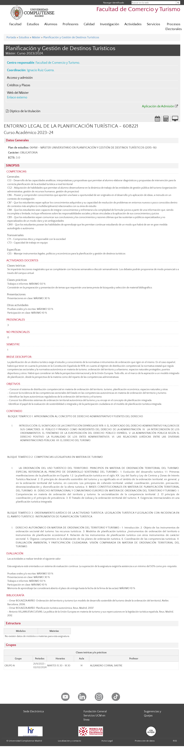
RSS (175, 741)
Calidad (89, 24)
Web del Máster (18, 93)
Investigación (109, 24)
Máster (36, 37)
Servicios (153, 24)
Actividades (132, 24)
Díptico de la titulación (25, 111)
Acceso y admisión (20, 78)
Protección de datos (145, 741)
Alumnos (50, 24)
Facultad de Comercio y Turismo (138, 9)
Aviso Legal (107, 741)
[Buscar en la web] (178, 2)
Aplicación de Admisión (158, 106)
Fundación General (95, 711)
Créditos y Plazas (18, 85)
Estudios (33, 24)
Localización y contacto (69, 741)
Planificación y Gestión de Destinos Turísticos (71, 37)
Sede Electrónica (33, 711)
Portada (11, 37)
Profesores (70, 24)
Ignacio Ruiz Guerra (40, 70)
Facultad (15, 24)
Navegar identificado (113, 2)
